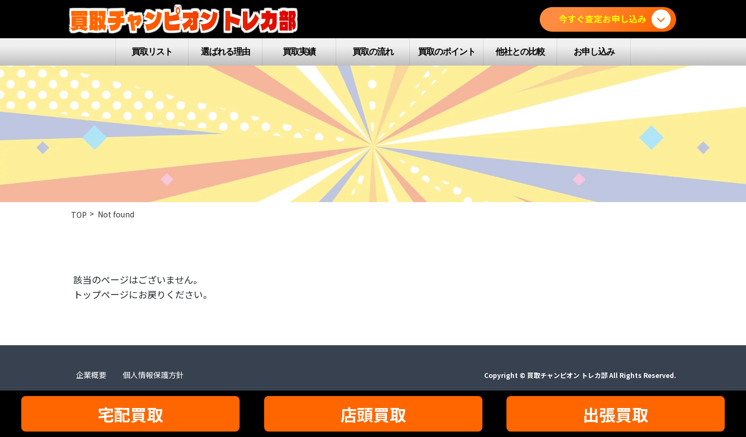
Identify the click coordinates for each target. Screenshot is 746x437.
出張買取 (615, 414)
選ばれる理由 (225, 51)
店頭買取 (373, 414)
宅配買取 (130, 414)
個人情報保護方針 (153, 374)
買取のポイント (446, 51)
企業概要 (91, 374)
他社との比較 (520, 51)
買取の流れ (373, 51)
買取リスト (152, 51)
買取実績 (299, 51)
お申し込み (594, 51)
